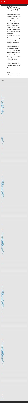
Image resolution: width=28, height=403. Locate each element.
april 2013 (2, 298)
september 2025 (2, 146)
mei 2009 (2, 346)
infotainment (2, 102)
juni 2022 (2, 186)
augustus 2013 (2, 294)
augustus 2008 (2, 355)
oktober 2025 (2, 145)
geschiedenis (2, 99)
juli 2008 (2, 356)
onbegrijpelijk (2, 114)
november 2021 (2, 193)
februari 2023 (2, 178)
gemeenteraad (2, 98)
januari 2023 (2, 179)
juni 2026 (2, 137)
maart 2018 (2, 238)
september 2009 (2, 342)
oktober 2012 (2, 304)
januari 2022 (2, 191)
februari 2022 (2, 190)
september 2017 (2, 244)
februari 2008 (2, 361)
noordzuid (2, 112)
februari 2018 (2, 239)
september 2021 (2, 195)
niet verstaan (2, 111)
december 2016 (2, 253)
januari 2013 (2, 301)
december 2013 (2, 290)
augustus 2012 (2, 306)
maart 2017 (2, 250)
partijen (2, 116)
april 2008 (2, 359)
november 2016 (2, 254)
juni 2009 (2, 345)
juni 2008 (2, 357)
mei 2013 (2, 297)
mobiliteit (2, 110)
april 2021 (2, 200)
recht (1, 120)
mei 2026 (2, 138)
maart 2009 (2, 348)
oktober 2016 (2, 255)
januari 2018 (2, 240)
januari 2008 (2, 362)
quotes (1, 119)
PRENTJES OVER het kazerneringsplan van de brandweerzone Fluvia (14, 72)
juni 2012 (2, 308)
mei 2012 (2, 309)
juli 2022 (2, 185)
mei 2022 (2, 187)
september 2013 (2, 293)
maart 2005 (2, 397)
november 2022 (2, 181)
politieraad (2, 118)
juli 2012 (2, 307)
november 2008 (2, 352)
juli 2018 (2, 234)
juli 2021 (2, 197)
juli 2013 (2, 295)
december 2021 (2, 192)
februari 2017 (2, 251)
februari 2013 (2, 300)
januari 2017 (2, 252)
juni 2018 (2, 235)
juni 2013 (2, 296)
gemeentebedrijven (9, 6)
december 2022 (2, 180)
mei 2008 (2, 358)
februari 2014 (2, 288)
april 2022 (2, 188)
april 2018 (2, 237)
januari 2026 (2, 142)
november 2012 (2, 303)
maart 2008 (2, 360)
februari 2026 (2, 141)
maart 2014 (2, 287)
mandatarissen (2, 107)
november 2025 (2, 144)
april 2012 (2, 310)
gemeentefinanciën (3, 97)
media (1, 108)
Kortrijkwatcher (5, 1)
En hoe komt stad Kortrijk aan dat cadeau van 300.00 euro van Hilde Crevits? (14, 75)
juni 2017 (2, 247)
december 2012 (2, 302)
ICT (1, 101)
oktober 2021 (2, 194)
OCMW (2, 113)
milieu (1, 109)
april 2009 (2, 347)
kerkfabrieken (2, 105)
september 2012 (2, 305)
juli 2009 (2, 344)
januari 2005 (2, 399)
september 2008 (2, 354)
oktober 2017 (2, 243)
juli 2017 (2, 246)
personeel (2, 117)
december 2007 (2, 363)
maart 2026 (2, 140)
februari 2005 (2, 398)
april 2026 (2, 139)
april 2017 (2, 249)
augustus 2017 (2, 245)
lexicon (2, 106)
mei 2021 (2, 199)
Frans (12, 11)
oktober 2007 (2, 365)
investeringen (2, 103)
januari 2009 (2, 350)
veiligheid (12, 6)
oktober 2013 (2, 292)
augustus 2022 (2, 184)
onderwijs (2, 115)
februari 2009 (2, 349)
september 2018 (2, 232)
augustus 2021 (2, 196)
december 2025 (2, 143)
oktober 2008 (2, 353)
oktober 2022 (2, 182)
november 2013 (2, 291)
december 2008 (2, 351)
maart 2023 (2, 177)
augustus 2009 (2, 343)
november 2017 (2, 242)
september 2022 (2, 183)
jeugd (1, 104)
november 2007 (2, 364)
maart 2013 (2, 299)
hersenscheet (2, 100)
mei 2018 (2, 236)
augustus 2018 (2, 233)
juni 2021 (2, 198)
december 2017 (2, 241)
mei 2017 (2, 248)
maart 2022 (2, 189)
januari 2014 (2, 289)
